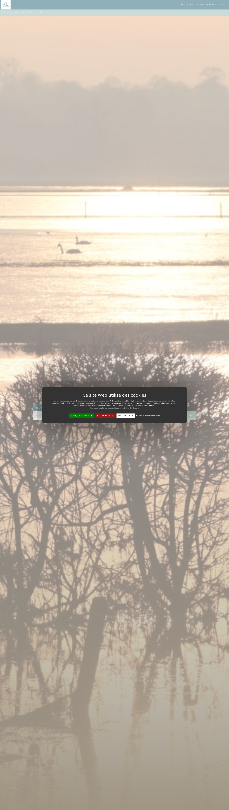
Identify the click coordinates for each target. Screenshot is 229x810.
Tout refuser (105, 415)
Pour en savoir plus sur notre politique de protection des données (114, 408)
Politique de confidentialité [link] (148, 415)
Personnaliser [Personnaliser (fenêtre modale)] (125, 415)
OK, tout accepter (81, 415)
